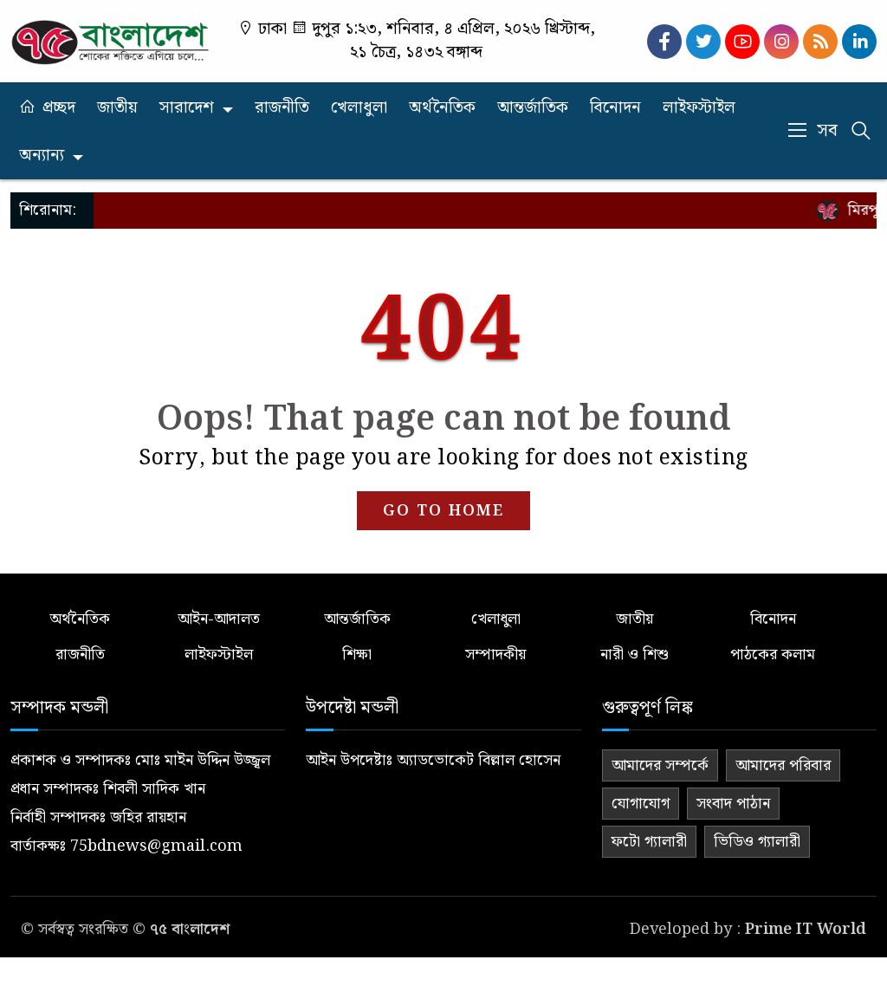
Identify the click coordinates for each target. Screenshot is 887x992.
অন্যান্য (41, 155)
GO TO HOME (443, 510)
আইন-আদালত (219, 619)
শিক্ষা (357, 654)
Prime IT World (805, 929)
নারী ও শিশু (634, 654)
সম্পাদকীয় (495, 654)
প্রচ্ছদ (58, 107)
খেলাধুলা (359, 107)
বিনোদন (615, 107)
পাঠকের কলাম (772, 654)
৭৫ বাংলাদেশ (190, 929)
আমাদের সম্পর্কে (660, 765)
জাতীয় (117, 107)
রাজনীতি (282, 107)
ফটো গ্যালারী (649, 841)
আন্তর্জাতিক (532, 107)
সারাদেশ (186, 107)
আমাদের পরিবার (783, 765)
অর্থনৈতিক (442, 107)
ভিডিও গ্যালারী (757, 841)
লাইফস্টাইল (699, 107)
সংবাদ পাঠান (733, 803)
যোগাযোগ (641, 803)
